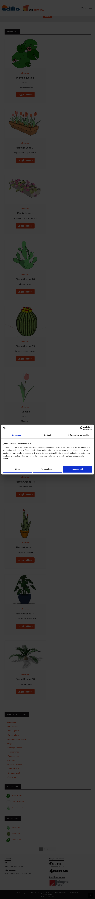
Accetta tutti (77, 469)
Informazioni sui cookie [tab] (78, 435)
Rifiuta (17, 469)
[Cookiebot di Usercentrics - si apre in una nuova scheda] (81, 428)
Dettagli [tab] (47, 435)
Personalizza (47, 469)
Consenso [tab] (16, 435)
